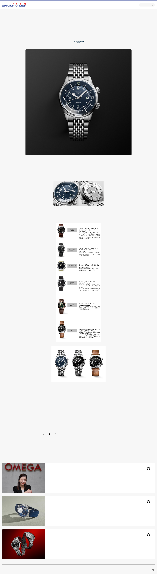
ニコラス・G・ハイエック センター (70, 5)
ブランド (74, 5)
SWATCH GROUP (14, 5)
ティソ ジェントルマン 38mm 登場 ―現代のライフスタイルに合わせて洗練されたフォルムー (98, 560)
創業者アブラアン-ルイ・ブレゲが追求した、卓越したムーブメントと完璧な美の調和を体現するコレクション (98, 523)
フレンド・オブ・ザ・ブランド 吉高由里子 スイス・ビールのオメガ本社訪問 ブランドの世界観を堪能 (98, 478)
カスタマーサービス (78, 5)
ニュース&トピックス (82, 5)
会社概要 (86, 5)
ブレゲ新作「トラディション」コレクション (98, 518)
